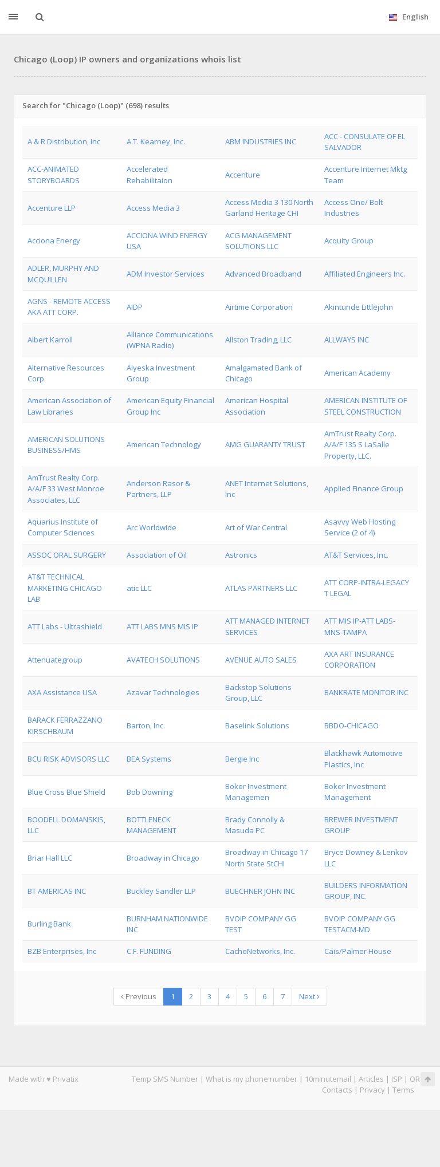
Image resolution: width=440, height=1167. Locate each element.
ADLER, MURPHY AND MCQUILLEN (63, 273)
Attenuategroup (55, 660)
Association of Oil (157, 555)
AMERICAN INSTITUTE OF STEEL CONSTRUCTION (365, 405)
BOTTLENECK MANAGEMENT (151, 824)
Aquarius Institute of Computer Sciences (63, 527)
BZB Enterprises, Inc (62, 951)
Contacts (337, 1090)
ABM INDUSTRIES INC (260, 141)
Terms (403, 1090)
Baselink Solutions (257, 725)
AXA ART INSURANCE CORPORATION (359, 659)
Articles (371, 1079)
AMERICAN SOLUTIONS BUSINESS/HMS (66, 444)
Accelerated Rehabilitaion (149, 174)
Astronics (241, 555)
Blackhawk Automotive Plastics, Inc (363, 758)
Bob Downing (149, 792)
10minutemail (328, 1079)
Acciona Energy (54, 240)
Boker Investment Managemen (255, 791)
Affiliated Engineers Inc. (364, 274)
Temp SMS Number (165, 1079)
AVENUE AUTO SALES (261, 660)
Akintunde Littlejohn (358, 307)
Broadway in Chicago (163, 858)
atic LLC (139, 588)
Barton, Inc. (146, 725)
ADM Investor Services (166, 274)
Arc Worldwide (151, 527)
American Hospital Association (256, 405)
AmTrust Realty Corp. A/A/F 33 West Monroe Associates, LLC (66, 488)
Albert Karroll (50, 339)
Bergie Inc (242, 759)
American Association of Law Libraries (69, 405)
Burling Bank (49, 923)
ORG (418, 1079)
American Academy (357, 373)
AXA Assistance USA (62, 692)
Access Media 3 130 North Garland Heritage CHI (269, 207)
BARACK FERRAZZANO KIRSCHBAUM (65, 725)
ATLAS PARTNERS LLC (261, 588)
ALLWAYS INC (346, 339)
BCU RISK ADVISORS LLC (68, 759)
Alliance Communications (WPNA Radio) (170, 339)
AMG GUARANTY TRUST (265, 444)
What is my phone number (251, 1079)
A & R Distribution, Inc (64, 141)
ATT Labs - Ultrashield (65, 626)
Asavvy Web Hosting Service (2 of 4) (359, 527)
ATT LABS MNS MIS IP (162, 626)
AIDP (135, 307)
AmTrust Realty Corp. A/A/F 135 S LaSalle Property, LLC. (360, 444)
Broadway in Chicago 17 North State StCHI (266, 857)
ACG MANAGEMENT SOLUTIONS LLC (258, 240)
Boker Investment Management (355, 791)
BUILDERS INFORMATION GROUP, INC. (365, 890)
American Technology (164, 444)
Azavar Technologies (163, 692)
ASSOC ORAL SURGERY (67, 555)
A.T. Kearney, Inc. (156, 141)
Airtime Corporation (259, 307)
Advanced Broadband (263, 274)
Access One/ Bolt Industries (353, 207)
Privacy (372, 1090)
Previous (138, 996)
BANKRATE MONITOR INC (366, 692)
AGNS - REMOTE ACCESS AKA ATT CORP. (69, 306)
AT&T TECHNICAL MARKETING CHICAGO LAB (65, 587)
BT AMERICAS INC (57, 891)
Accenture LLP (52, 208)
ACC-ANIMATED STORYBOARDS (54, 174)
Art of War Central (256, 527)
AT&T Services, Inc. (356, 555)
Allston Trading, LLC (258, 339)
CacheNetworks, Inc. (260, 951)
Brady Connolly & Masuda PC (255, 824)
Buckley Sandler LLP (161, 891)
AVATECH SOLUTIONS (163, 660)
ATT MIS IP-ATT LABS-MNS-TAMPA (359, 626)
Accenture (242, 174)
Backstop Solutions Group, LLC (258, 692)
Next (309, 996)
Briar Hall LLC (50, 858)
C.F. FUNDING (149, 951)
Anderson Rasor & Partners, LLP (158, 488)
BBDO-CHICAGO (351, 725)
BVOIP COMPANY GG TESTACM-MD (359, 924)
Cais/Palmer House (357, 951)
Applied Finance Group (363, 488)
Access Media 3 (153, 208)
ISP (397, 1079)
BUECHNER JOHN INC (260, 891)
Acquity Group (349, 240)
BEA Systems (149, 759)
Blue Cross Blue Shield (66, 792)
